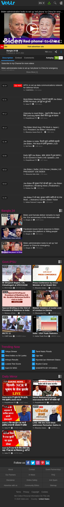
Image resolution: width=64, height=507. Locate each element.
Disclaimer (10, 480)
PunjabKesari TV (31, 118)
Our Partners (10, 475)
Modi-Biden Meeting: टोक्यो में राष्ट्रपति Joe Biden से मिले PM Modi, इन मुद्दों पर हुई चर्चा (42, 100)
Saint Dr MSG (11, 368)
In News (32, 475)
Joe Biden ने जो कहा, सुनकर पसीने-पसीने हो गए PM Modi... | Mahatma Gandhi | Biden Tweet (42, 198)
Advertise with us (10, 485)
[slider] (30, 41)
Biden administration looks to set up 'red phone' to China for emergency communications (40, 245)
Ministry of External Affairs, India (16, 313)
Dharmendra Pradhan (42, 313)
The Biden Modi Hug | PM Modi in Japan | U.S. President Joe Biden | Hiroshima (41, 128)
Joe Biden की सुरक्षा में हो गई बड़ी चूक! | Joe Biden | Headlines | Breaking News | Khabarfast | (42, 184)
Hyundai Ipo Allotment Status (48, 360)
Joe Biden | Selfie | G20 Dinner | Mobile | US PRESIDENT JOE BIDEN (42, 170)
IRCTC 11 (6, 333)
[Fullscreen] (60, 41)
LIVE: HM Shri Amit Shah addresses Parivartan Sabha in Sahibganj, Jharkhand (47, 425)
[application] (32, 28)
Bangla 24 (11, 51)
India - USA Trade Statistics (45, 333)
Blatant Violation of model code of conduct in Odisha (47, 309)
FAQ (53, 475)
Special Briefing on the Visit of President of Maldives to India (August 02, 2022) (16, 310)
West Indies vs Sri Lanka (15, 355)
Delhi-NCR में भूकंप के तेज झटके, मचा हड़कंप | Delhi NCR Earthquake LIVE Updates (15, 399)
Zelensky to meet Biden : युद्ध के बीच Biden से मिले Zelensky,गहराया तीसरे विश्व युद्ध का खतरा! (41, 114)
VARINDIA (29, 90)
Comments (29, 58)
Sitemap (53, 485)
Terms (18, 492)
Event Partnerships (53, 469)
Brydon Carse (41, 364)
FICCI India (8, 288)
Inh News (29, 146)
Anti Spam (53, 480)
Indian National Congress (34, 202)
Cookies (44, 492)
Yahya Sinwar (11, 351)
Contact (32, 469)
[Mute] (55, 41)
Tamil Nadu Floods (44, 351)
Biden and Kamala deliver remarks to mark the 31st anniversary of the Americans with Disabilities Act (41, 217)
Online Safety (32, 480)
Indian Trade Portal (41, 336)
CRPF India (8, 336)
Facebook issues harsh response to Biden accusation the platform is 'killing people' (41, 230)
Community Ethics (32, 485)
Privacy (26, 492)
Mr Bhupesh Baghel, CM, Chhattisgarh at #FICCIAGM (14, 284)
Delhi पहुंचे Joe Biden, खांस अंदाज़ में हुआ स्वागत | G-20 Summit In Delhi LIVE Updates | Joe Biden (42, 157)
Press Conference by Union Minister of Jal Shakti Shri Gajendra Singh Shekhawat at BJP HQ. (46, 286)
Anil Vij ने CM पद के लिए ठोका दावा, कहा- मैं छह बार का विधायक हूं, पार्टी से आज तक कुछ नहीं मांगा (16, 450)
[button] (32, 29)
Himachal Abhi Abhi (32, 174)
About (10, 469)
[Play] (3, 41)
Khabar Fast (30, 188)
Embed (18, 58)
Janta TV (29, 104)
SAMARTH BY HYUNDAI (46, 368)
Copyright (35, 492)
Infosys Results (11, 360)
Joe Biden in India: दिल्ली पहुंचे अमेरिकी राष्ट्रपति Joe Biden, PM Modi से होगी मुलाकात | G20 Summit (41, 143)
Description (7, 58)
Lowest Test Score (13, 364)
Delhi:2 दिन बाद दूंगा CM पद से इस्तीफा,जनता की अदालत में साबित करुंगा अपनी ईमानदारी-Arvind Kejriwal (14, 426)
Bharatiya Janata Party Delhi (35, 132)
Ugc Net (39, 355)
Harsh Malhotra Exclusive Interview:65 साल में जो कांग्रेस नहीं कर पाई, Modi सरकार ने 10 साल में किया (46, 401)
